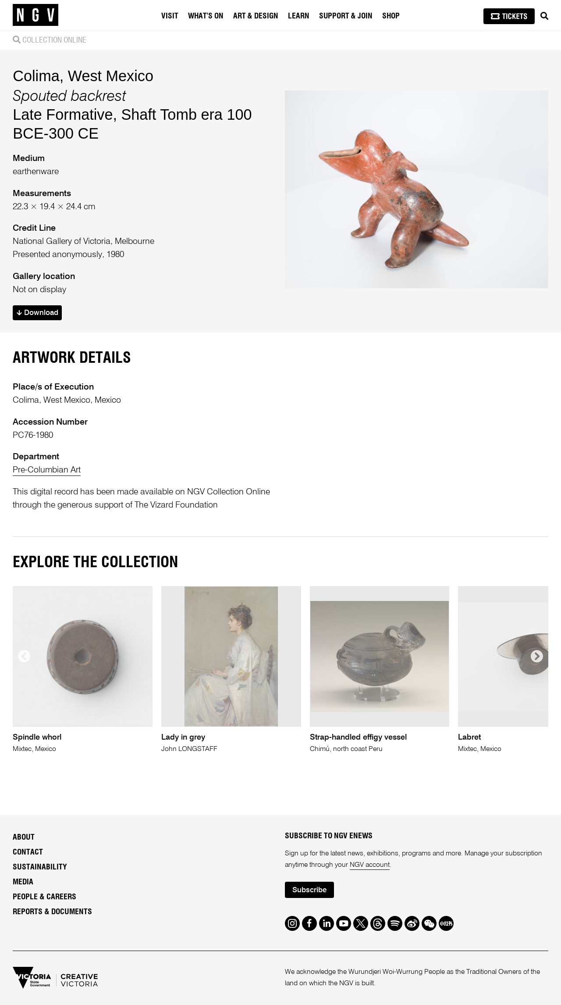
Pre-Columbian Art (47, 470)
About (24, 837)
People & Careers (44, 897)
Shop (391, 16)
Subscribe (309, 890)
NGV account (370, 865)
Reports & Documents (52, 912)
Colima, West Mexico (83, 76)
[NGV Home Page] (35, 15)
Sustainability (40, 867)
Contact (28, 852)
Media (23, 882)
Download (37, 313)
